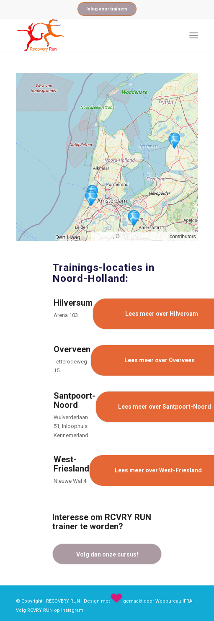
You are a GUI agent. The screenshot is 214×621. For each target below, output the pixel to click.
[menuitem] (193, 35)
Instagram (72, 610)
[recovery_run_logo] (88, 35)
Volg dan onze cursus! (107, 554)
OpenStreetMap (144, 236)
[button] (133, 218)
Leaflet (103, 236)
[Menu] (193, 35)
